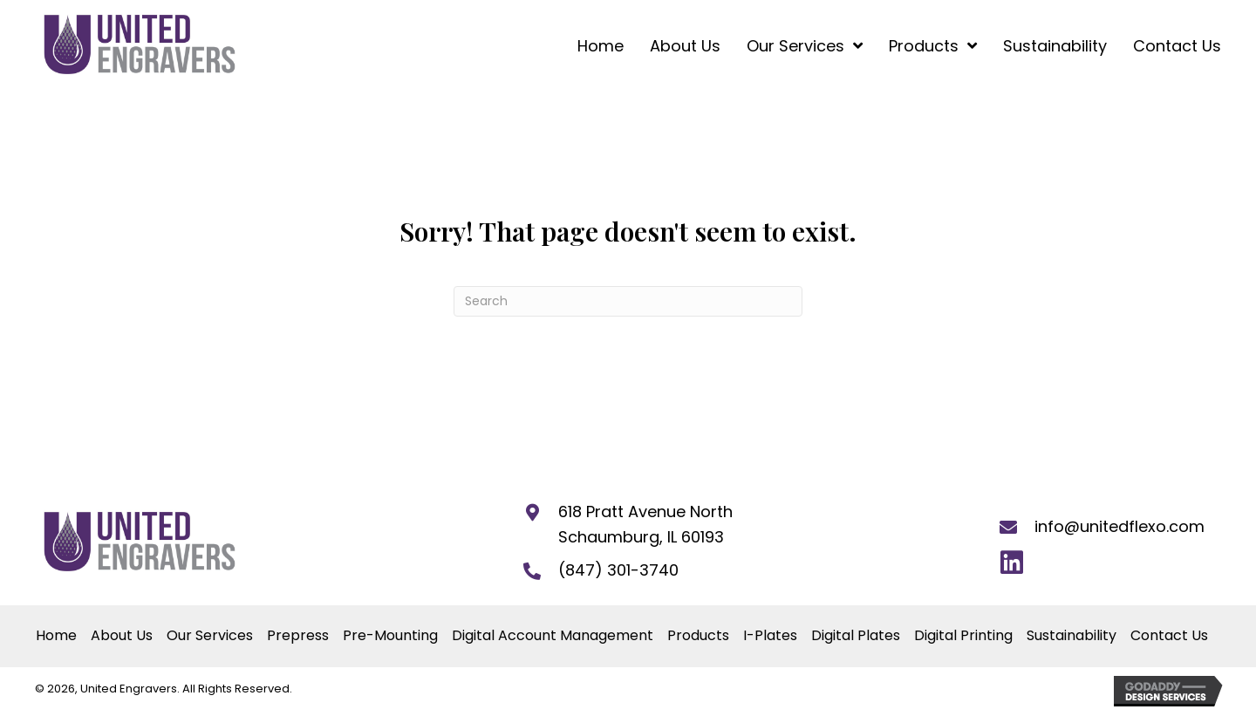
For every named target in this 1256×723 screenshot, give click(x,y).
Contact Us (1169, 638)
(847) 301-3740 (618, 572)
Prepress (298, 638)
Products (698, 638)
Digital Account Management (552, 638)
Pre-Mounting (390, 638)
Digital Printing (963, 638)
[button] (1011, 564)
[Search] (628, 303)
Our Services (210, 638)
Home (56, 638)
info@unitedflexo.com (1119, 529)
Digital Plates (855, 638)
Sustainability (1071, 638)
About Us (122, 638)
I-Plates (770, 638)
